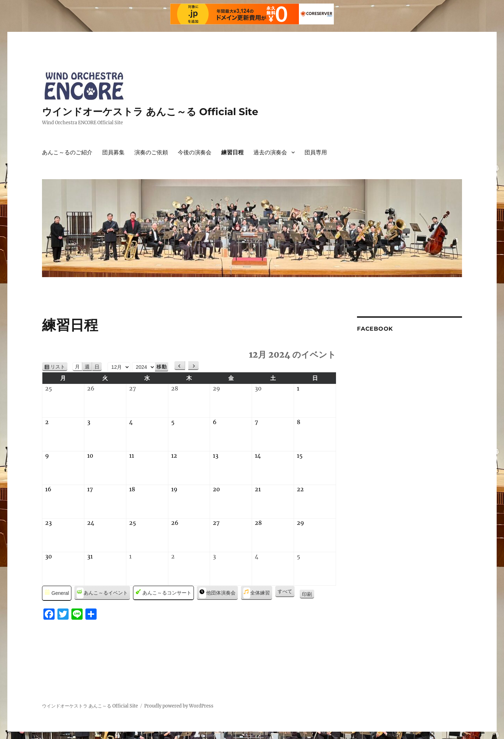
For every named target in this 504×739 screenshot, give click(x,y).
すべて (285, 591)
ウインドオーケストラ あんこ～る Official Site (150, 112)
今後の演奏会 (194, 152)
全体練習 (256, 592)
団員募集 (113, 152)
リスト (59, 367)
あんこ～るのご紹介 (67, 152)
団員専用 (315, 152)
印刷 (308, 594)
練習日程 (232, 152)
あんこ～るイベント (102, 592)
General (56, 593)
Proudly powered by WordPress (179, 706)
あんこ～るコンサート (163, 592)
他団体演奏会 (217, 592)
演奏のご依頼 (151, 152)
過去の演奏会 (270, 152)
